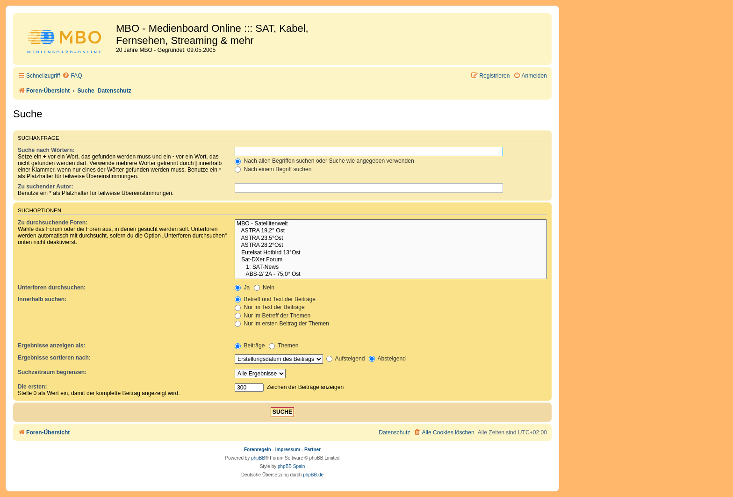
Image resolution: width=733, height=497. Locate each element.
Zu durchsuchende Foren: (52, 222)
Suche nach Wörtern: (46, 150)
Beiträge (250, 345)
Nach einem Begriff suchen (273, 169)
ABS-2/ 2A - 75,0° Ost (391, 274)
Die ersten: (32, 386)
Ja (242, 287)
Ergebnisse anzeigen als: (52, 345)
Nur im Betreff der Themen (272, 315)
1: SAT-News (391, 267)
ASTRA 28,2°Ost (391, 245)
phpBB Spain (291, 466)
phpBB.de (313, 474)
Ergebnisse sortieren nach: (54, 357)
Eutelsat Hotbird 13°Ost (391, 253)
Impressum (287, 449)
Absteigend (387, 358)
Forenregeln (257, 449)
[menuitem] (72, 76)
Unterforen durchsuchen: (52, 287)
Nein (264, 287)
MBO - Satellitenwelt (391, 224)
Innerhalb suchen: (42, 299)
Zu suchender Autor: (45, 186)
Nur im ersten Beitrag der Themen (282, 323)
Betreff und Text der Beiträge (275, 299)
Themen (284, 345)
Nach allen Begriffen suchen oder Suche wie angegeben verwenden (324, 161)
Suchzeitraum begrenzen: (52, 372)
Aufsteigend (345, 358)
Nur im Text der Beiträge (270, 307)
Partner (312, 449)
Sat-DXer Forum (391, 260)
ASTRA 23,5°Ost (391, 238)
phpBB (258, 458)
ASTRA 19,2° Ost (391, 231)
